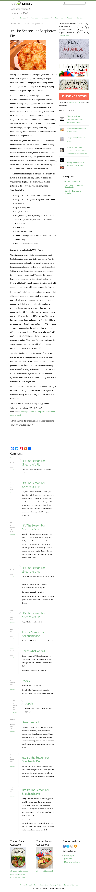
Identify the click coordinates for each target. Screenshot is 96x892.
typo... (26, 680)
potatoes (30, 411)
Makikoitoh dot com (72, 862)
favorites (47, 411)
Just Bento (68, 859)
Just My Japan (69, 856)
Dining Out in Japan (72, 181)
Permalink (12, 469)
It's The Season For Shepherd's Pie (33, 462)
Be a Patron (59, 18)
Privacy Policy (56, 885)
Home (14, 18)
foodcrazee (12, 457)
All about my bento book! (19, 871)
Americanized (30, 722)
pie (41, 411)
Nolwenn (12, 648)
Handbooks (45, 18)
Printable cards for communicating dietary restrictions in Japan (75, 119)
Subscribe (44, 885)
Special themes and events (73, 192)
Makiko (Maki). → (65, 36)
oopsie (29, 703)
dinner (23, 411)
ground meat (15, 415)
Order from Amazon (17, 874)
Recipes (23, 18)
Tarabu (71, 102)
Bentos (80, 18)
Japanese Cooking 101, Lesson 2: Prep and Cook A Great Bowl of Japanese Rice (77, 150)
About (69, 18)
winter (37, 411)
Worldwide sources (17, 877)
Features (34, 18)
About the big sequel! (44, 871)
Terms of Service (71, 885)
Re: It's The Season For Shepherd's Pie (35, 759)
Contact (23, 885)
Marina (77, 102)
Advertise (33, 885)
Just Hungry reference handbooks (74, 186)
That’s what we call (33, 651)
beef (53, 411)
